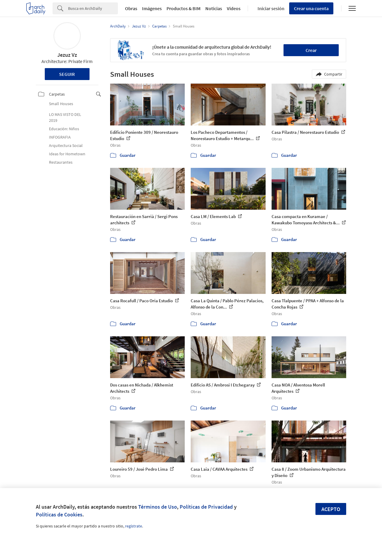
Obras (131, 8)
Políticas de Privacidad (206, 506)
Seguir (67, 74)
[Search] (93, 8)
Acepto (330, 509)
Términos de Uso (157, 506)
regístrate (133, 526)
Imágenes (152, 8)
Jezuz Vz (67, 54)
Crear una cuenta (311, 8)
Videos (234, 8)
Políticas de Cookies (59, 514)
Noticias (213, 8)
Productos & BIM (184, 8)
